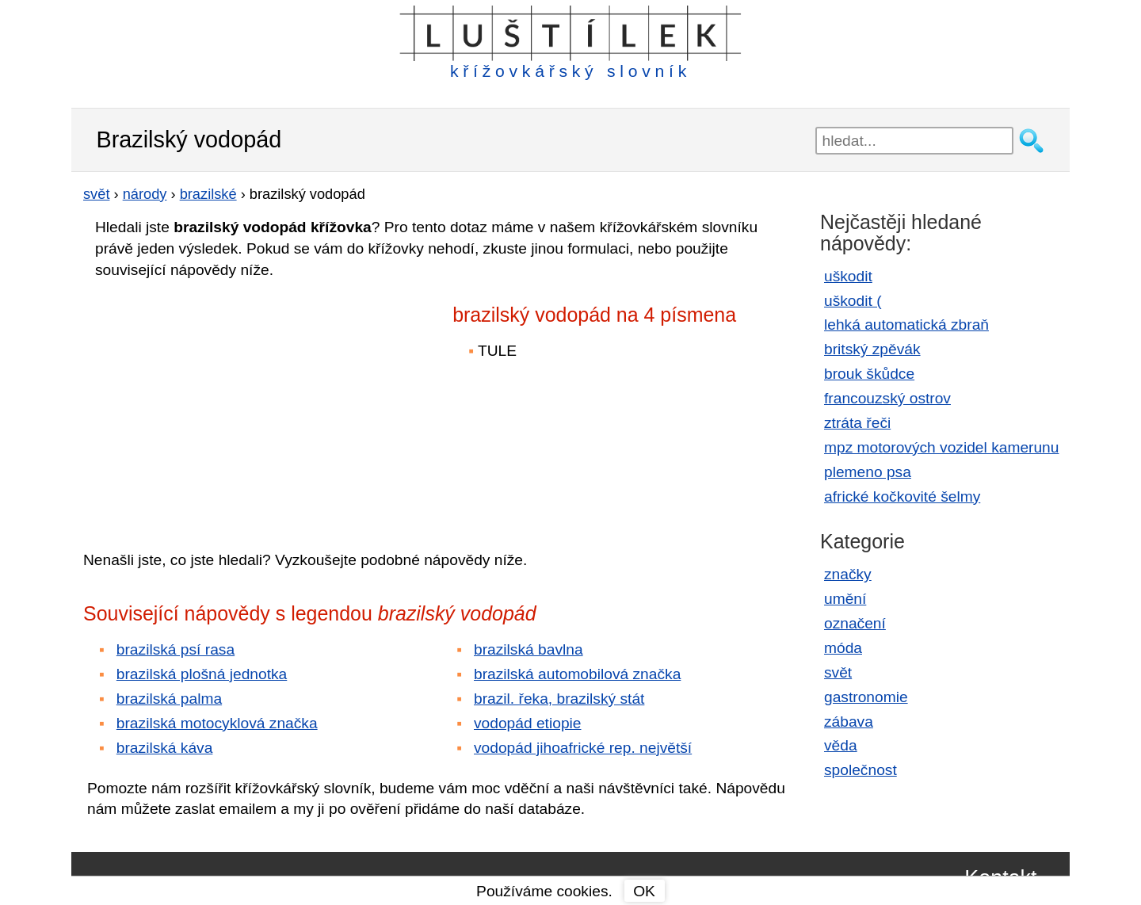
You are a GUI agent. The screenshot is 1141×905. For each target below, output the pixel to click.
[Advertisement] (222, 403)
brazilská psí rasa (175, 649)
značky (848, 574)
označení (855, 623)
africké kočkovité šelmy (902, 496)
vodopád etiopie (528, 723)
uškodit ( (853, 300)
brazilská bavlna (528, 649)
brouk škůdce (869, 373)
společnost (860, 770)
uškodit (848, 276)
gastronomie (866, 697)
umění (845, 598)
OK (644, 891)
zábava (848, 721)
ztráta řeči (857, 422)
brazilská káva (164, 747)
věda (840, 745)
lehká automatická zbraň (906, 324)
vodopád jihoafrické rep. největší (583, 747)
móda (843, 648)
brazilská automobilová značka (577, 674)
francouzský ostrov (887, 398)
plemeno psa (867, 472)
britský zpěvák (872, 349)
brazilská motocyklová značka (217, 723)
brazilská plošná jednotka (201, 674)
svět (838, 672)
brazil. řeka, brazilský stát (559, 698)
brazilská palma (169, 698)
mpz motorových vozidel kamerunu (941, 447)
